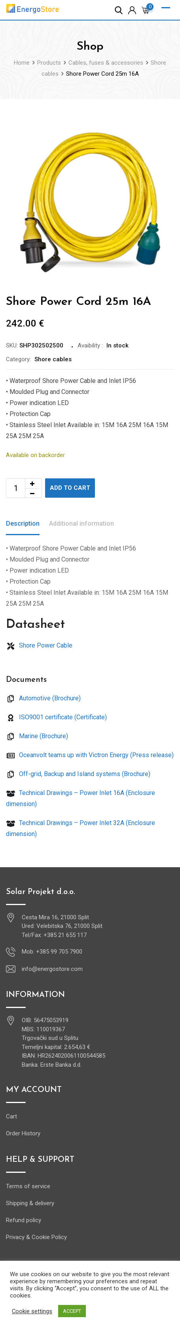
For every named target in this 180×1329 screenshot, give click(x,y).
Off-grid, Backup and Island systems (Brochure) (78, 774)
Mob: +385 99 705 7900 (52, 951)
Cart (11, 1116)
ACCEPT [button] (72, 1311)
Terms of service (28, 1186)
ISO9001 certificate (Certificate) (56, 717)
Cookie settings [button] (32, 1311)
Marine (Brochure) (37, 736)
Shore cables (53, 359)
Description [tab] (23, 523)
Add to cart (70, 487)
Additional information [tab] (81, 523)
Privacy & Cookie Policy (36, 1237)
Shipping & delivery (30, 1203)
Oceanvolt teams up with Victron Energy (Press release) (90, 755)
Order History (23, 1133)
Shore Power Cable (39, 645)
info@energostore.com (52, 968)
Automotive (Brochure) (43, 698)
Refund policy (23, 1220)
